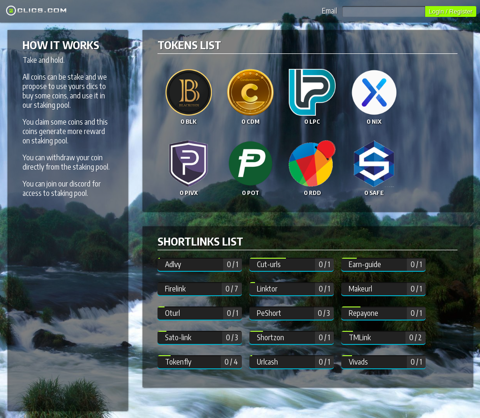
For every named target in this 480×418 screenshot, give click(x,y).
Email (373, 10)
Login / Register (450, 11)
